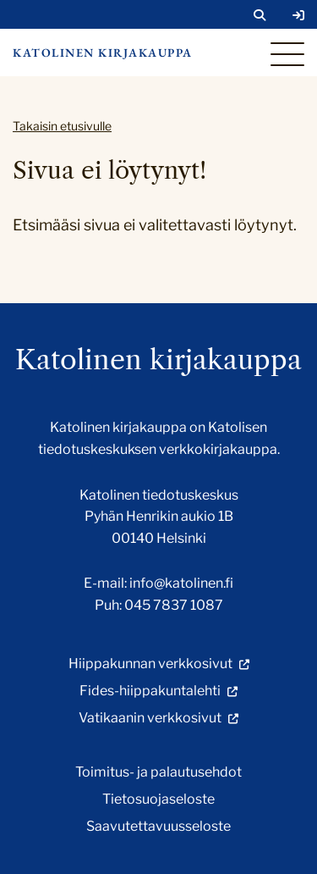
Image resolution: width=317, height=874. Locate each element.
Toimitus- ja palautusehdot (158, 772)
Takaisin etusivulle (62, 126)
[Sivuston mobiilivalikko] (287, 54)
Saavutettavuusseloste (158, 826)
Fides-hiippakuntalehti (150, 691)
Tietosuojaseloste (158, 799)
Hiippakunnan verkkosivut (150, 664)
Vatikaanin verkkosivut (150, 718)
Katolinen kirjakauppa (103, 52)
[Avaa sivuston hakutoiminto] (259, 15)
